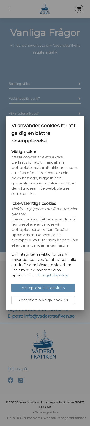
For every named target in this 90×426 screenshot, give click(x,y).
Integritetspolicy (53, 275)
